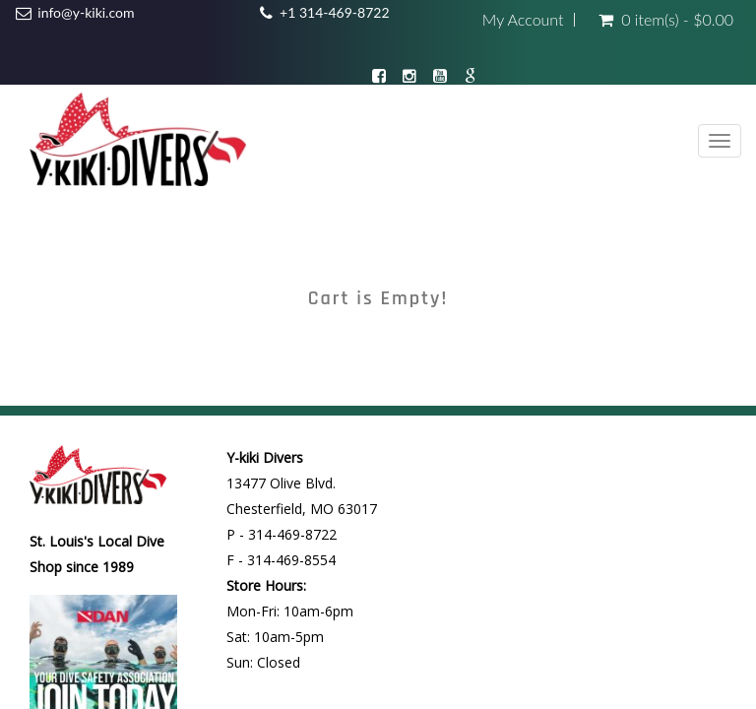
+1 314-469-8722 (334, 12)
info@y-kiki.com (85, 12)
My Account (523, 20)
